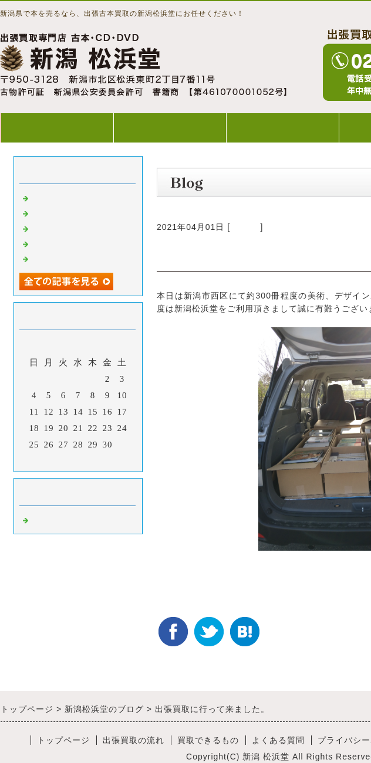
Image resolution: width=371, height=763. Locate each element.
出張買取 (50, 197)
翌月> (102, 459)
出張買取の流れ (170, 127)
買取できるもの (282, 127)
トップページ (57, 127)
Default (245, 227)
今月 (78, 459)
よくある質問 (278, 740)
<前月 (54, 459)
